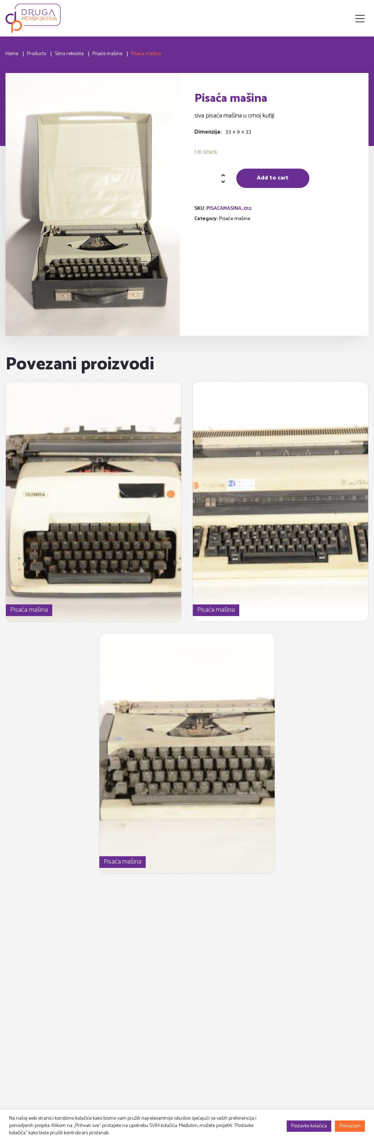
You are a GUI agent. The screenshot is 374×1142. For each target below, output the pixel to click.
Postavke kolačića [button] (309, 1126)
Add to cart (273, 178)
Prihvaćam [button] (349, 1126)
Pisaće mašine (235, 219)
